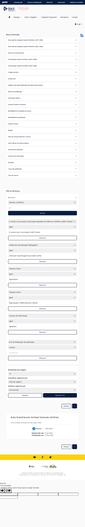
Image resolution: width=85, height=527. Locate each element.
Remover (42, 238)
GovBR (5, 2)
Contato (75, 17)
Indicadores (64, 17)
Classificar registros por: (18, 378)
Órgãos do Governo (76, 2)
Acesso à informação (34, 2)
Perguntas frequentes (49, 17)
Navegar (17, 17)
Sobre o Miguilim (31, 17)
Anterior (66, 406)
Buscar (42, 213)
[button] (42, 40)
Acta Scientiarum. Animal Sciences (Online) (35, 417)
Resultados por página (17, 370)
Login (78, 24)
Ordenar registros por (17, 386)
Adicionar (42, 358)
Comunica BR (18, 2)
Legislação (61, 2)
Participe (49, 2)
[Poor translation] (8, 491)
